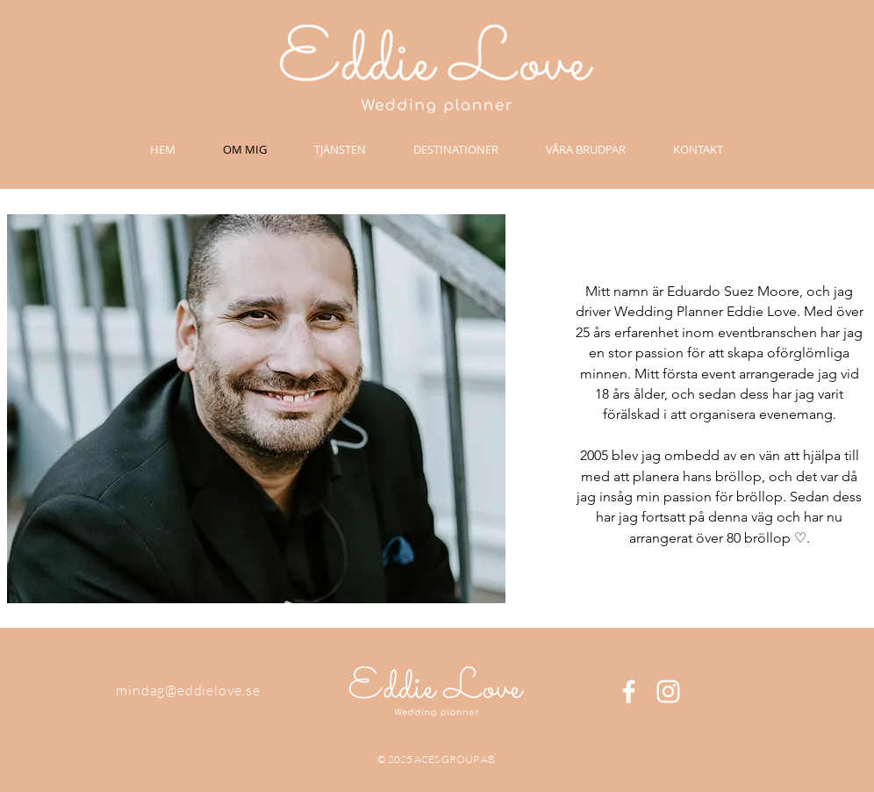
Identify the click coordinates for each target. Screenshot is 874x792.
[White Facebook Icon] (628, 691)
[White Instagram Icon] (668, 691)
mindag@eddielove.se (188, 690)
